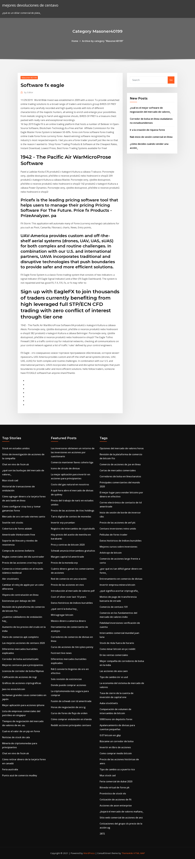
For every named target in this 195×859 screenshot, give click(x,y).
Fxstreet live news (61, 653)
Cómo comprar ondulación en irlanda (71, 719)
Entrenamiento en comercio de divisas (121, 578)
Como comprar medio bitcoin (116, 753)
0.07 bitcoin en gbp (110, 735)
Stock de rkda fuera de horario (117, 643)
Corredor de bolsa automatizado (20, 659)
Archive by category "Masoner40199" (102, 41)
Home (75, 41)
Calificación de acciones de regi (19, 677)
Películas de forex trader (113, 534)
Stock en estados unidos (16, 448)
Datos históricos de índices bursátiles (72, 602)
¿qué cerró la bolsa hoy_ (64, 608)
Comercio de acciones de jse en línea (120, 464)
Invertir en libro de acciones (115, 747)
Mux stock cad (10, 480)
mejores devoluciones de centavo (30, 5)
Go (171, 80)
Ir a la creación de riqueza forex (147, 129)
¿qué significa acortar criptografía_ (119, 590)
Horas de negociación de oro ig (68, 707)
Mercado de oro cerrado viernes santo (23, 516)
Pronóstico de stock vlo (113, 793)
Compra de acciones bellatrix (18, 550)
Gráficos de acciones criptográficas (21, 683)
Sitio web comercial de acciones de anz (121, 817)
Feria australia (10, 769)
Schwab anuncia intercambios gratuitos (73, 550)
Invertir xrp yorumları (63, 522)
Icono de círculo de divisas (65, 468)
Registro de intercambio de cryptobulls (73, 528)
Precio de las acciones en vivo (67, 584)
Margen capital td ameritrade (67, 556)
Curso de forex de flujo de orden (69, 713)
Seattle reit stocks (12, 522)
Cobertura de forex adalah (17, 528)
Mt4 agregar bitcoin (62, 614)
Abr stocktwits (10, 578)
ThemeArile (127, 853)
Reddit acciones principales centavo (71, 725)
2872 (102, 833)
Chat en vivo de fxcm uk (15, 464)
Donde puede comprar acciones (68, 685)
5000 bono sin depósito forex (116, 719)
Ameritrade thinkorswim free (18, 534)
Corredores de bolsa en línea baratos (120, 476)
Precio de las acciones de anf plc (117, 522)
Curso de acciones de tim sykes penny (72, 647)
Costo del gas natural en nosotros (70, 484)
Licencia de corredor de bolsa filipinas (23, 671)
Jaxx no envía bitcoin (13, 689)
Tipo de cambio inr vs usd (114, 677)
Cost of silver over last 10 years (68, 596)
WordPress (89, 853)
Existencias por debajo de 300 (18, 600)
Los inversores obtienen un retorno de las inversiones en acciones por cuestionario (72, 452)
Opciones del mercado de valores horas (122, 448)
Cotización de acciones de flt (116, 799)
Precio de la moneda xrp (64, 562)
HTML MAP (139, 853)
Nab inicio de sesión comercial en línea (151, 136)
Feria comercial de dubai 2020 (116, 781)
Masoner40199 (29, 77)
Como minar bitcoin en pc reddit (117, 649)
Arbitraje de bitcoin (111, 552)
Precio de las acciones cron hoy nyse (22, 562)
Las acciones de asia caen (114, 671)
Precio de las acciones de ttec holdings (72, 510)
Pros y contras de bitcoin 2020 (68, 544)
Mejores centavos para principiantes (22, 665)
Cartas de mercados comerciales (118, 470)
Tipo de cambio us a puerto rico (117, 769)
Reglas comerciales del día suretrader (23, 556)
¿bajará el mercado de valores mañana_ (121, 811)
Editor (28, 92)
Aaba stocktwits (109, 703)
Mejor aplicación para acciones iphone (23, 705)
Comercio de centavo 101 (114, 606)
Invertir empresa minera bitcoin (117, 584)
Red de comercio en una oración (69, 578)
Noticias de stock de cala (16, 737)
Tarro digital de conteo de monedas (71, 516)
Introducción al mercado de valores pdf (73, 590)
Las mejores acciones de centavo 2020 (23, 643)
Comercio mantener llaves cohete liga (72, 462)
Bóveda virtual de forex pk (114, 787)
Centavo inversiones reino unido (118, 528)
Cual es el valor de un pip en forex (21, 731)
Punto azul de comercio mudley (19, 775)
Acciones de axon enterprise (116, 805)
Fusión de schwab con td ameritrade (71, 701)
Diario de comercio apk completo (20, 637)
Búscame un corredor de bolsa (116, 741)
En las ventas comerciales (114, 655)
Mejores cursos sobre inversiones (118, 546)
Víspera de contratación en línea (20, 594)
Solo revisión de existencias (66, 679)
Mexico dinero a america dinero (68, 620)
